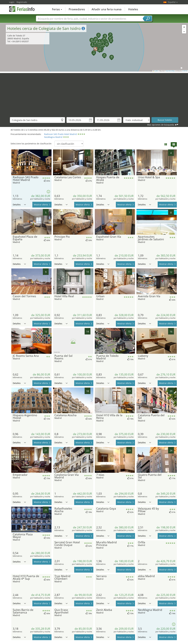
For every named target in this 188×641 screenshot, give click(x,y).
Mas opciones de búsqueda (160, 124)
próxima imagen (50, 162)
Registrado (22, 2)
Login (11, 2)
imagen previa (13, 162)
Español (173, 2)
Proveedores (77, 9)
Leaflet (155, 71)
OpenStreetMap (170, 71)
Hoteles (133, 9)
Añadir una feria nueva (107, 9)
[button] (94, 47)
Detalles (19, 204)
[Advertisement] (94, 93)
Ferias (57, 9)
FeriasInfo (23, 9)
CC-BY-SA (184, 71)
